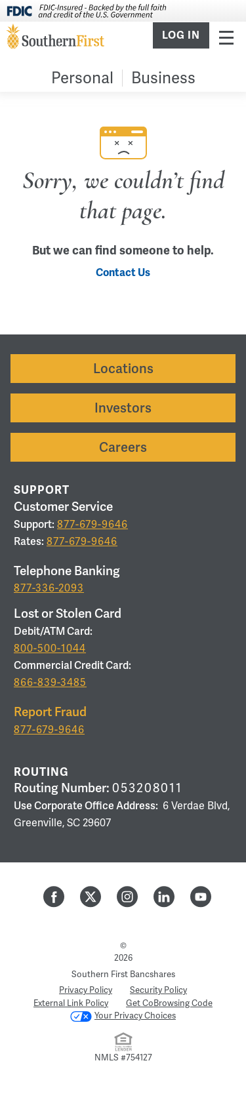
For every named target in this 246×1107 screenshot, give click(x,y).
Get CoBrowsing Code (169, 1003)
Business (163, 78)
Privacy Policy (85, 990)
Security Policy (158, 990)
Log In (181, 35)
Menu (226, 37)
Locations (123, 368)
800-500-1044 (50, 648)
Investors (123, 407)
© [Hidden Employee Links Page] (123, 945)
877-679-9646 (92, 524)
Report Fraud (50, 712)
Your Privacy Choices (123, 1015)
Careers (123, 447)
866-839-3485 (50, 682)
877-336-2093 (49, 588)
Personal (82, 78)
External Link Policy (70, 1003)
